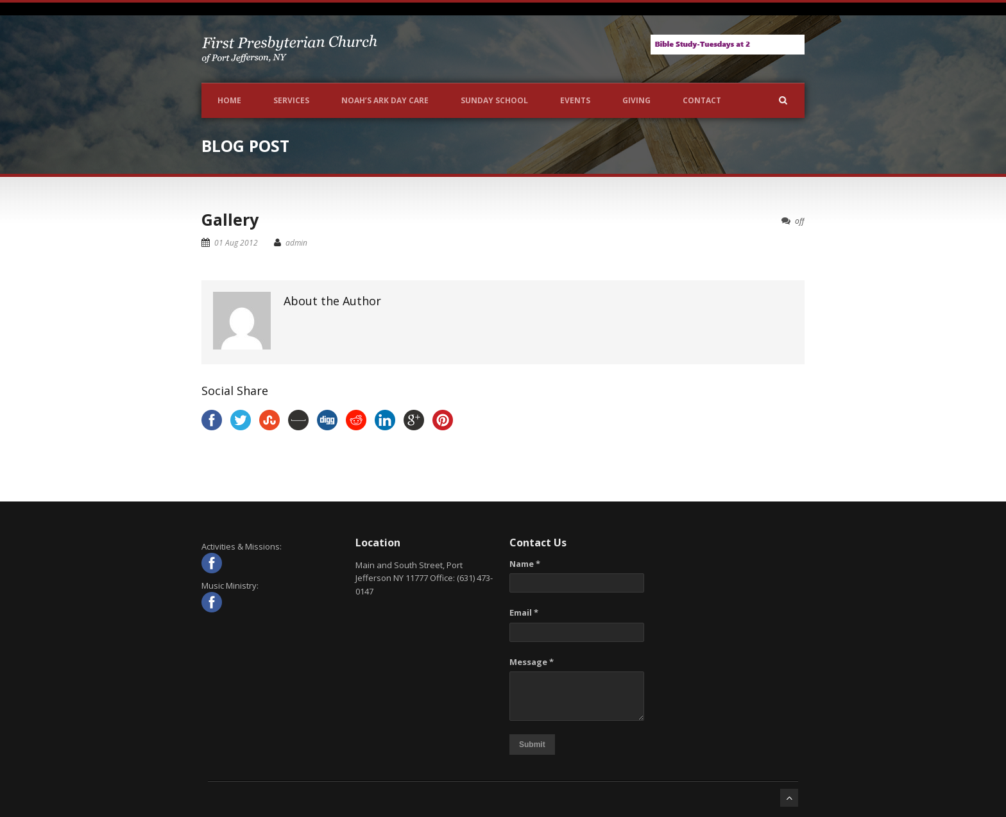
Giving (636, 100)
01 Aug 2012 (236, 242)
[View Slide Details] (728, 45)
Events (575, 100)
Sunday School (494, 100)
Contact (702, 100)
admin (296, 242)
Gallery (230, 219)
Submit (532, 744)
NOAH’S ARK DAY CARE (385, 100)
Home (229, 100)
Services (291, 100)
